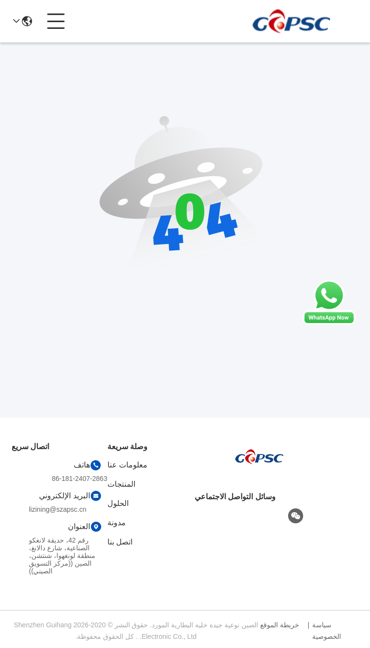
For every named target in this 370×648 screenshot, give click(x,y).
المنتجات (121, 484)
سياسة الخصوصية (326, 630)
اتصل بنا (119, 542)
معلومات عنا (127, 465)
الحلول (118, 503)
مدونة (116, 522)
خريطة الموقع (279, 625)
